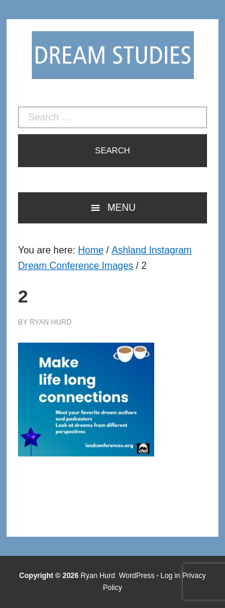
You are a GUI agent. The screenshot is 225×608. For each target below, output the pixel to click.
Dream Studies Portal (113, 55)
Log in (171, 575)
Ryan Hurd (98, 575)
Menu (121, 207)
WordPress (136, 575)
